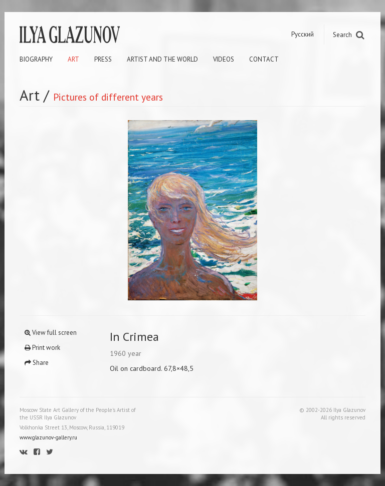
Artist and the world (162, 59)
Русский (302, 34)
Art (73, 59)
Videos (223, 59)
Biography (36, 59)
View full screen (51, 332)
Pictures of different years (108, 97)
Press (103, 59)
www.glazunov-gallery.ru (48, 437)
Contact (264, 59)
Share (37, 362)
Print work (42, 347)
